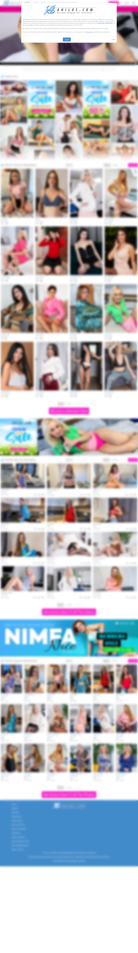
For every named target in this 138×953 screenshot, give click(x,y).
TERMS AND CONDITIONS (104, 23)
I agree (66, 39)
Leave (113, 39)
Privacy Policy (90, 32)
